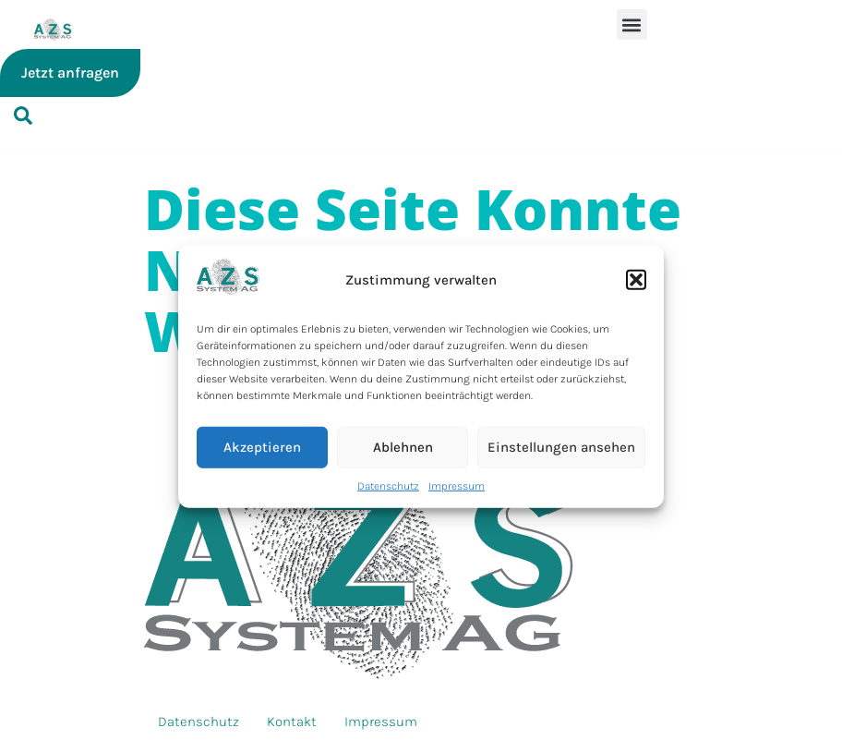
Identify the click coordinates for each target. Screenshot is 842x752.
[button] (636, 280)
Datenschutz (388, 485)
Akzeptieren (262, 447)
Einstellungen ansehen (561, 447)
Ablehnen (403, 447)
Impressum (456, 485)
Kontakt (292, 721)
